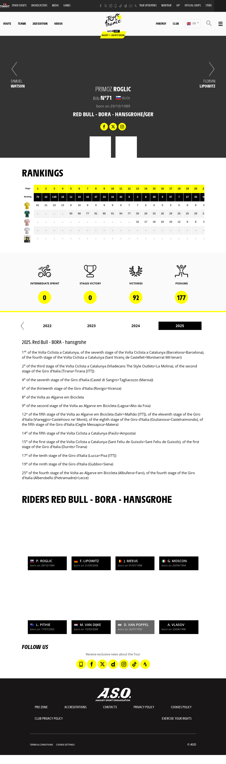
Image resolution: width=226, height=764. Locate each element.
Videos (58, 23)
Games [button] (67, 5)
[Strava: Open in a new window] (135, 5)
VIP (178, 5)
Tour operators (148, 5)
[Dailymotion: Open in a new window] (125, 5)
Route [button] (7, 23)
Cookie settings (65, 744)
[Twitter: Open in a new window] (105, 5)
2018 (120, 325)
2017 (76, 325)
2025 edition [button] (40, 23)
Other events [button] (19, 5)
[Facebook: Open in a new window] (100, 5)
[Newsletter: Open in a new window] (130, 5)
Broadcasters (39, 5)
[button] (193, 23)
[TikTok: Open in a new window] (120, 5)
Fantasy (161, 23)
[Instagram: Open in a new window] (110, 5)
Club (176, 23)
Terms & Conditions (41, 744)
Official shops (193, 5)
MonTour (166, 5)
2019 (164, 325)
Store (209, 5)
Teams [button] (22, 23)
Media (55, 5)
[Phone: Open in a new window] (115, 5)
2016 (32, 325)
